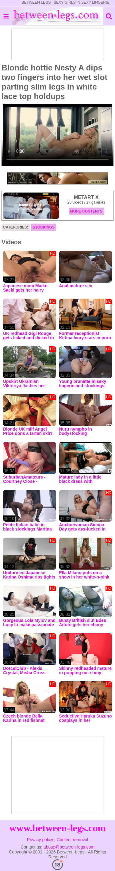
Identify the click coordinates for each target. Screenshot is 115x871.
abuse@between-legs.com (69, 847)
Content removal (72, 839)
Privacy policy (40, 839)
